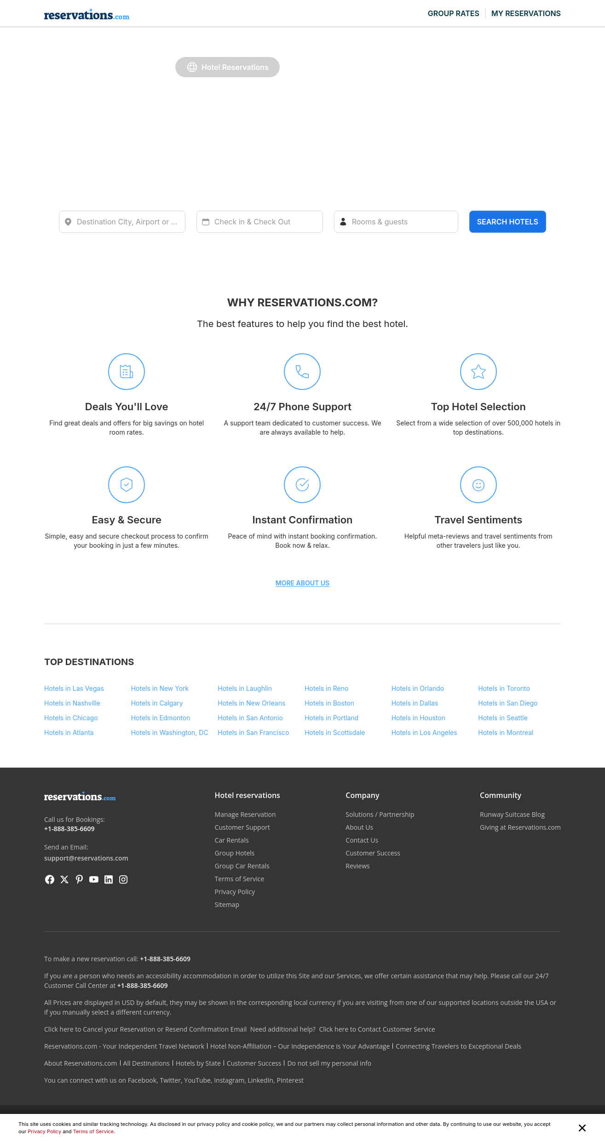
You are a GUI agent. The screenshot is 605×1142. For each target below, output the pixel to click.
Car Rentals (319, 66)
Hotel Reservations (227, 67)
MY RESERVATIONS (526, 13)
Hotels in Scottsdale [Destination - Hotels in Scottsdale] (335, 732)
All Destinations (146, 1063)
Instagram (229, 1080)
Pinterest (290, 1080)
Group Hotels (235, 853)
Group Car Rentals (242, 865)
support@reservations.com (86, 858)
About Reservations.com (80, 1063)
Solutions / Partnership (380, 814)
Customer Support (242, 827)
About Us (359, 827)
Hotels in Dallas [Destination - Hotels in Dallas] (415, 703)
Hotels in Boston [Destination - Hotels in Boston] (329, 703)
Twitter (170, 1080)
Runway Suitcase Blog (512, 814)
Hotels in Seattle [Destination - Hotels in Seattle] (503, 718)
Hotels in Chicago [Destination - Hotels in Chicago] (71, 718)
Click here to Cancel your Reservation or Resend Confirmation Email (145, 1029)
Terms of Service (93, 1131)
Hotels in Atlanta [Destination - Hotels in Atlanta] (69, 732)
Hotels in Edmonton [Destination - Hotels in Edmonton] (160, 718)
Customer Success (373, 853)
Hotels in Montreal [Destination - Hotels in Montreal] (505, 732)
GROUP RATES (453, 13)
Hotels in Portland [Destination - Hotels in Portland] (331, 718)
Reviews (357, 865)
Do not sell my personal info (329, 1063)
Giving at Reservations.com (520, 827)
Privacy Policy (44, 1131)
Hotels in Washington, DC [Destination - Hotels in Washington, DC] (169, 732)
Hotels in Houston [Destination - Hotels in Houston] (418, 718)
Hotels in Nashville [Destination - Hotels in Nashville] (72, 703)
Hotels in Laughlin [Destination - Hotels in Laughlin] (245, 688)
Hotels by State (198, 1063)
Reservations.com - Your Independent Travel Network (124, 1046)
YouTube (197, 1080)
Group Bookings (394, 66)
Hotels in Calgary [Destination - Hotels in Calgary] (157, 703)
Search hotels (507, 221)
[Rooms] (396, 222)
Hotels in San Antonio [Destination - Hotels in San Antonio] (250, 718)
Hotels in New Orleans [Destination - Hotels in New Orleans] (251, 703)
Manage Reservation (245, 814)
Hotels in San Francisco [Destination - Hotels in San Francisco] (253, 732)
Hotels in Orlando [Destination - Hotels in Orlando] (418, 688)
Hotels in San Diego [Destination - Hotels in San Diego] (507, 703)
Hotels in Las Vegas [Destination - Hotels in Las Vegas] (74, 688)
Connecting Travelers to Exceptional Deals (458, 1046)
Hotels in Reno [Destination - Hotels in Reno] (326, 688)
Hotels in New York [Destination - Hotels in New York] (160, 688)
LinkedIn (260, 1080)
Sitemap (227, 904)
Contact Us (362, 840)
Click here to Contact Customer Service (377, 1029)
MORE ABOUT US (302, 583)
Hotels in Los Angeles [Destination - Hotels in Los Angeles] (424, 732)
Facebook (142, 1080)
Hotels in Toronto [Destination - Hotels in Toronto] (504, 688)
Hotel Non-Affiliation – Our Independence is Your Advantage (300, 1046)
